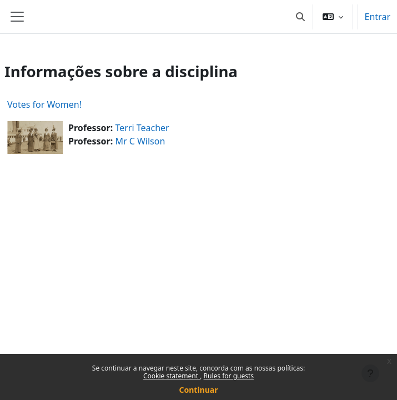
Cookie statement (171, 376)
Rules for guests (229, 376)
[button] (300, 16)
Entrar (377, 17)
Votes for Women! (44, 104)
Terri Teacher (142, 128)
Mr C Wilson (140, 141)
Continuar (198, 389)
